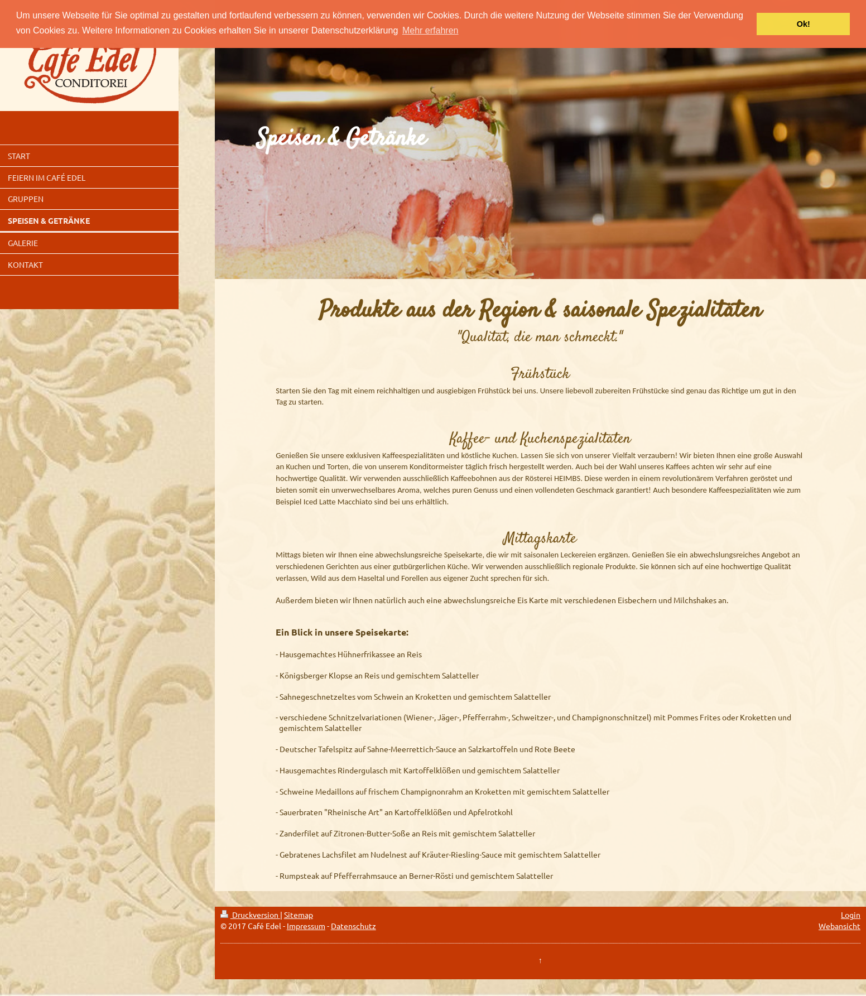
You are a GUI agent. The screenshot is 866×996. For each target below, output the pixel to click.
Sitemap (298, 915)
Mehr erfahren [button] (430, 30)
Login (850, 915)
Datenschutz (353, 926)
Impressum (306, 926)
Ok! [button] (803, 24)
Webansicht (839, 926)
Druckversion (250, 915)
